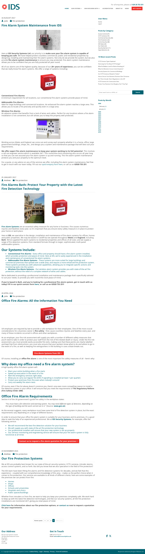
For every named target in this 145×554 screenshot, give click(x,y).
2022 (99, 118)
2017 (99, 128)
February (102, 106)
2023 (99, 116)
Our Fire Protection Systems (22, 458)
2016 (99, 130)
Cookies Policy (33, 551)
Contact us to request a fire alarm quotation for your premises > (48, 441)
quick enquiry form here (52, 164)
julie (6, 21)
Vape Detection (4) (103, 50)
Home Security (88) (104, 42)
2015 (99, 132)
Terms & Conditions (62, 551)
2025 (99, 112)
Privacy (52, 551)
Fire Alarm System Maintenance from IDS (32, 25)
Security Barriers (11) (104, 48)
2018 (99, 126)
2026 (120, 106)
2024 (99, 114)
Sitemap (46, 551)
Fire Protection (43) (104, 40)
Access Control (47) (103, 34)
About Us (119, 8)
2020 (99, 122)
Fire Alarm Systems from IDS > (48, 353)
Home (67, 8)
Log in (100, 24)
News (127, 8)
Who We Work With (92, 8)
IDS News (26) (102, 44)
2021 (99, 120)
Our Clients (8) (102, 46)
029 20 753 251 (137, 5)
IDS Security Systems (61, 419)
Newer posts (38, 520)
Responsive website (123, 551)
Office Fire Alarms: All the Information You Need (37, 301)
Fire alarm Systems (10, 226)
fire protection (19, 21)
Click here (6, 505)
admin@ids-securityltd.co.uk (62, 536)
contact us (64, 505)
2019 (99, 124)
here (37, 284)
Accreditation (108, 8)
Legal (40, 551)
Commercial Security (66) (105, 38)
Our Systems (76, 8)
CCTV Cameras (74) (103, 36)
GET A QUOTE (137, 8)
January (101, 109)
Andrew (7, 180)
